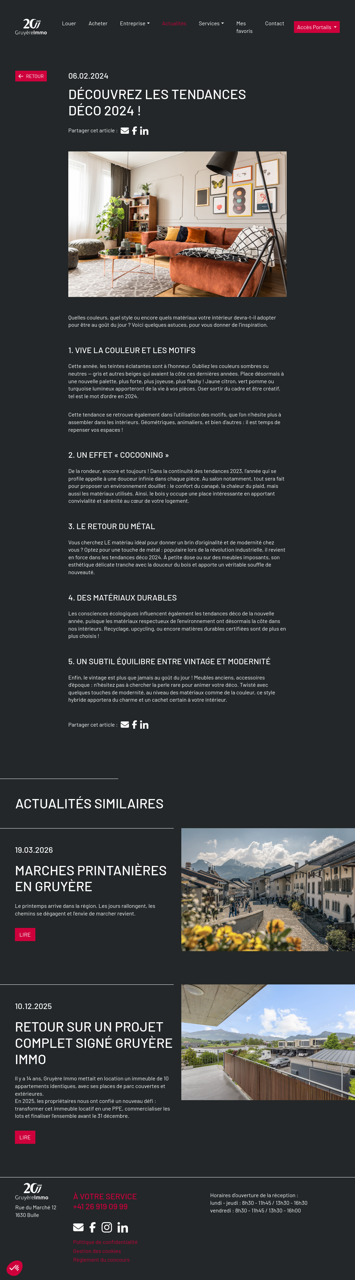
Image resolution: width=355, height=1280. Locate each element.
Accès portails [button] (314, 27)
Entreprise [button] (132, 23)
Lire (25, 934)
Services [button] (209, 23)
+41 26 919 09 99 (100, 1206)
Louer (69, 23)
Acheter (97, 23)
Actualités (174, 23)
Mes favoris (244, 27)
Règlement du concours (101, 1259)
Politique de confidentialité (105, 1241)
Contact (274, 23)
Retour (31, 76)
